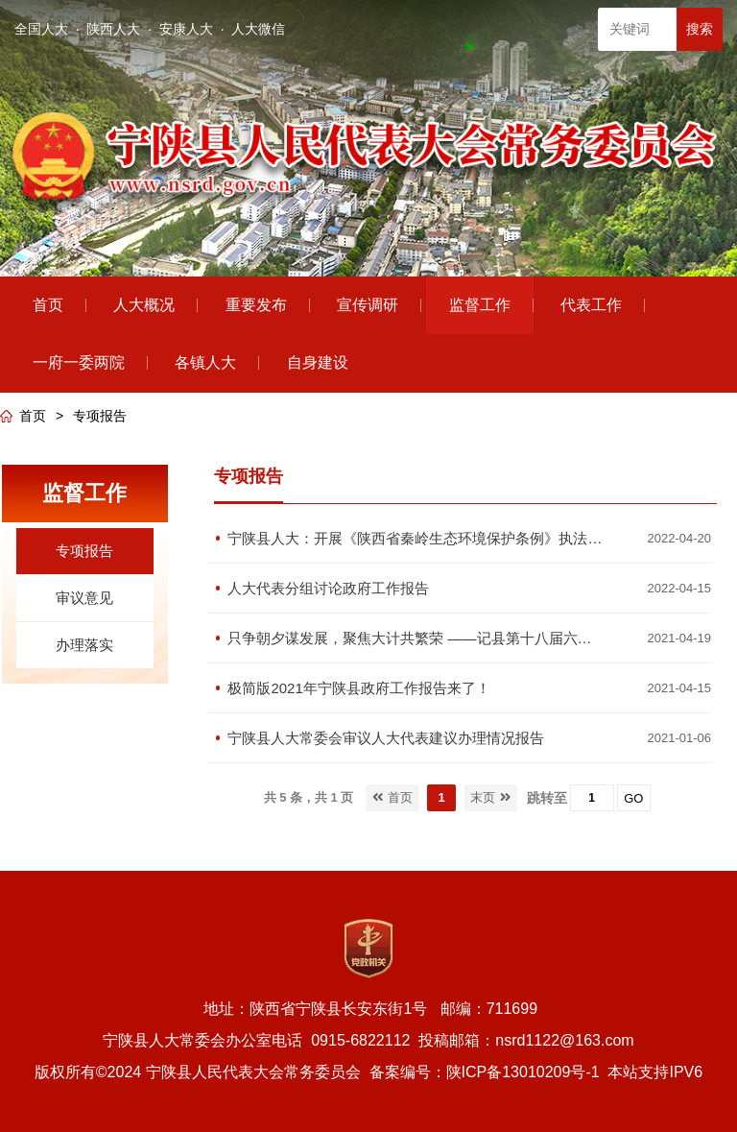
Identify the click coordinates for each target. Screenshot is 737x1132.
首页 (32, 415)
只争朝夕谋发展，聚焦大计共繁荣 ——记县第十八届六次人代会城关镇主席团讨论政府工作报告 (415, 638)
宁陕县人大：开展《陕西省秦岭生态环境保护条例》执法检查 (415, 538)
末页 (490, 797)
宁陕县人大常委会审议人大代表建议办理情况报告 (385, 738)
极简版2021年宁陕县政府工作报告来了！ (358, 688)
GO (633, 798)
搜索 (699, 28)
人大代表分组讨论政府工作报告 (328, 588)
